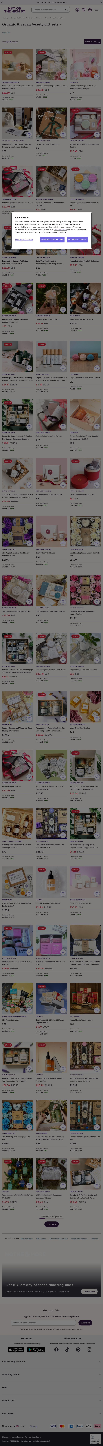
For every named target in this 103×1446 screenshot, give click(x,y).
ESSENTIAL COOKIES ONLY (52, 240)
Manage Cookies (24, 240)
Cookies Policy (60, 230)
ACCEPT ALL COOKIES (77, 240)
